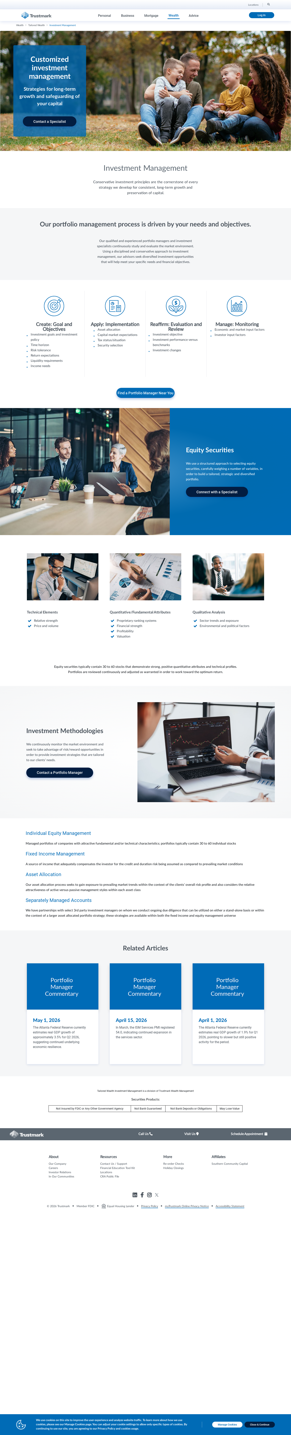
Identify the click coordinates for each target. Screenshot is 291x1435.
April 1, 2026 (213, 1020)
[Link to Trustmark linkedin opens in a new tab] (135, 1196)
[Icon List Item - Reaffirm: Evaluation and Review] (176, 326)
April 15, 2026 (131, 1020)
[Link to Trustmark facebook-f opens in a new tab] (142, 1196)
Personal (104, 16)
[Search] (268, 4)
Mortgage (151, 16)
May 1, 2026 (46, 1020)
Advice (194, 16)
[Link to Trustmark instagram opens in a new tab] (150, 1196)
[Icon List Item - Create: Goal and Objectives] (54, 334)
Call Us (145, 1134)
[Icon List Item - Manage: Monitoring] (237, 318)
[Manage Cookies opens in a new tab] (227, 1425)
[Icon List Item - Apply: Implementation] (115, 323)
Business (127, 16)
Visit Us (191, 1134)
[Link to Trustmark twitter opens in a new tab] (156, 1195)
